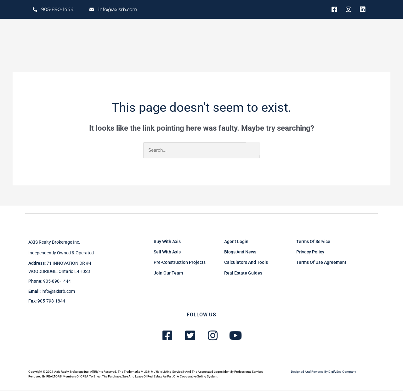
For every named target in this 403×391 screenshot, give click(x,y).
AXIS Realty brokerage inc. (54, 242)
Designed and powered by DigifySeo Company (323, 372)
